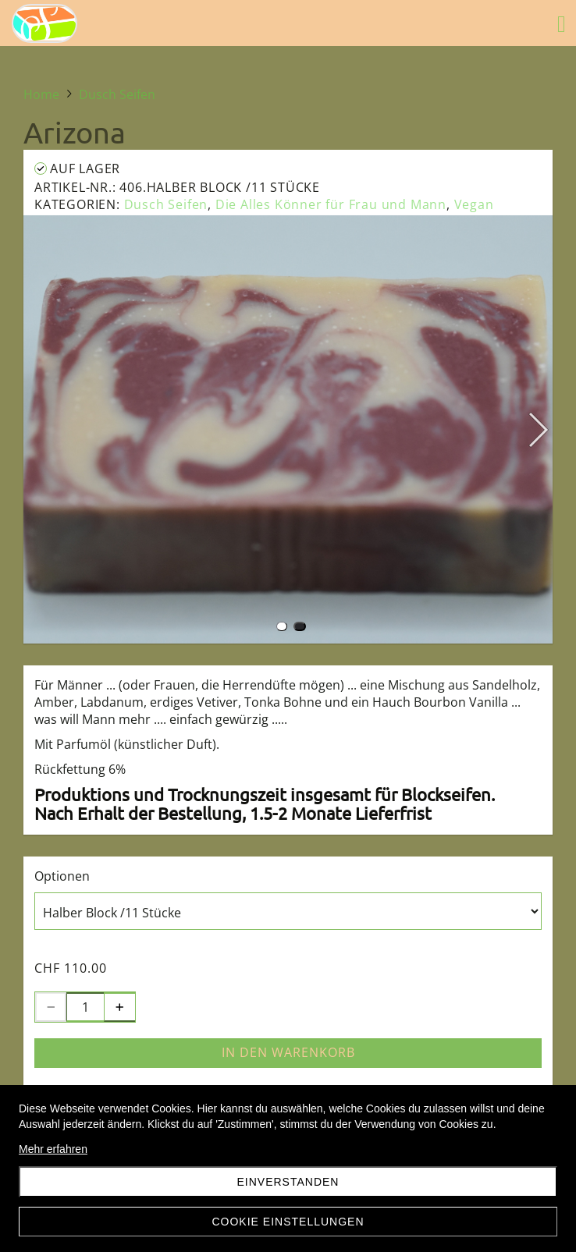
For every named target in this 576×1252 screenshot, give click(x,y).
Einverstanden (288, 1182)
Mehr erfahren (53, 1149)
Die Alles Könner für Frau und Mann (330, 204)
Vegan (474, 204)
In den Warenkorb (288, 1052)
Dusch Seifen (166, 204)
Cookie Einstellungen (288, 1221)
